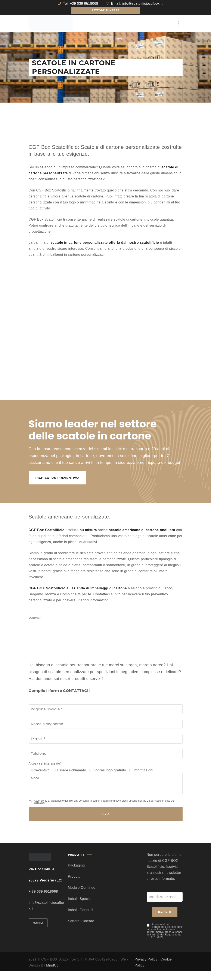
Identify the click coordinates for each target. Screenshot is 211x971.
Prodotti (74, 876)
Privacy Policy (146, 959)
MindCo (52, 965)
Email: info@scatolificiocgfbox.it (137, 3)
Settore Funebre (81, 921)
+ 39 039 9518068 (43, 891)
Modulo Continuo (81, 887)
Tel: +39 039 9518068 (80, 3)
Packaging (76, 865)
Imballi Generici (80, 910)
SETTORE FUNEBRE (105, 10)
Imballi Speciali (80, 899)
